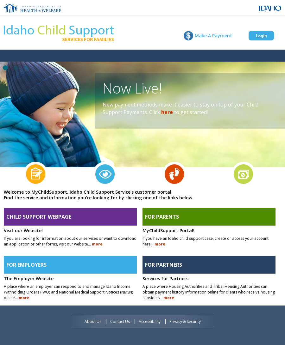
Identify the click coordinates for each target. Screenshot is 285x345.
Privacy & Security (185, 321)
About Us (93, 321)
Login (261, 36)
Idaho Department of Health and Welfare (32, 8)
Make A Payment (213, 36)
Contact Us (120, 321)
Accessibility (150, 321)
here (167, 112)
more (97, 244)
